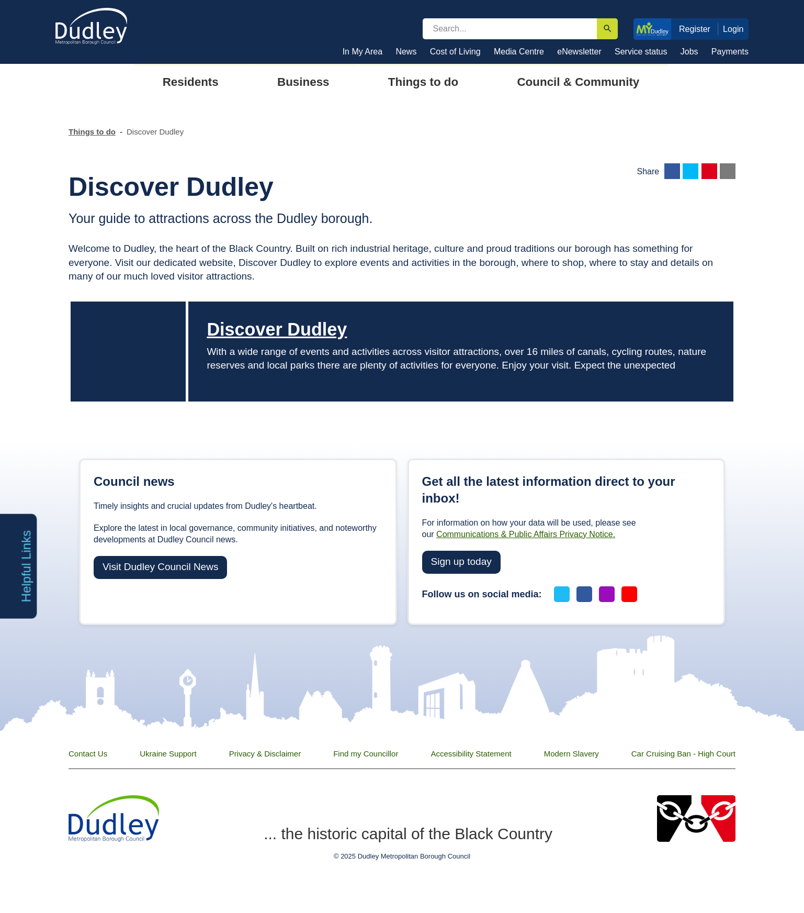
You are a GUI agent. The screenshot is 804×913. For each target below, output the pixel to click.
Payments (730, 51)
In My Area (362, 51)
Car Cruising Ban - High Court (683, 753)
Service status (641, 51)
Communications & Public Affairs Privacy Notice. (525, 534)
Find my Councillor (365, 753)
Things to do (92, 131)
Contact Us (88, 753)
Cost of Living (455, 51)
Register (694, 29)
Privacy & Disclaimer (265, 753)
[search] (510, 28)
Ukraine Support (168, 753)
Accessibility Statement (471, 753)
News (405, 51)
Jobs (689, 51)
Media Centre (519, 51)
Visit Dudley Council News (160, 566)
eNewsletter (579, 51)
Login (733, 29)
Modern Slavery (571, 753)
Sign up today (461, 561)
